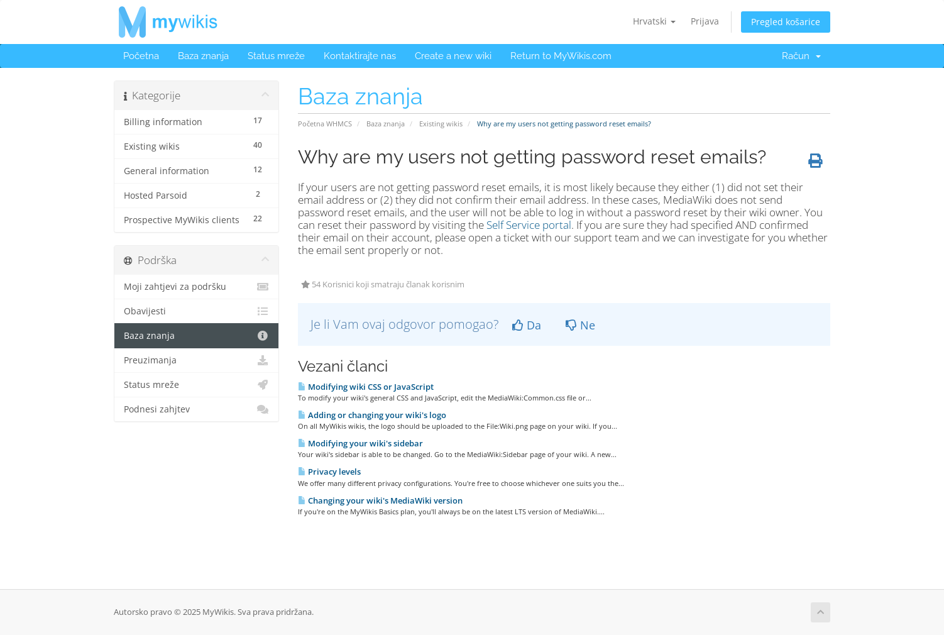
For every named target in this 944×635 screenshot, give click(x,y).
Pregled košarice (785, 22)
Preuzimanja (196, 360)
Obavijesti (196, 311)
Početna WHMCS (325, 123)
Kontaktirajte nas (360, 56)
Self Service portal (528, 225)
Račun (801, 56)
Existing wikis (441, 123)
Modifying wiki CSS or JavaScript (366, 386)
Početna (141, 56)
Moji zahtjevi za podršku (196, 286)
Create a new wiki (453, 56)
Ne (580, 325)
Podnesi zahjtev (196, 409)
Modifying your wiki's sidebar (360, 443)
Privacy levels (329, 471)
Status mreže (276, 56)
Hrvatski (654, 21)
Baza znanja (203, 56)
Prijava (705, 21)
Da (526, 325)
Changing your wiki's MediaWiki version (380, 500)
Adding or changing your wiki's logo (372, 415)
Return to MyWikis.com (561, 56)
